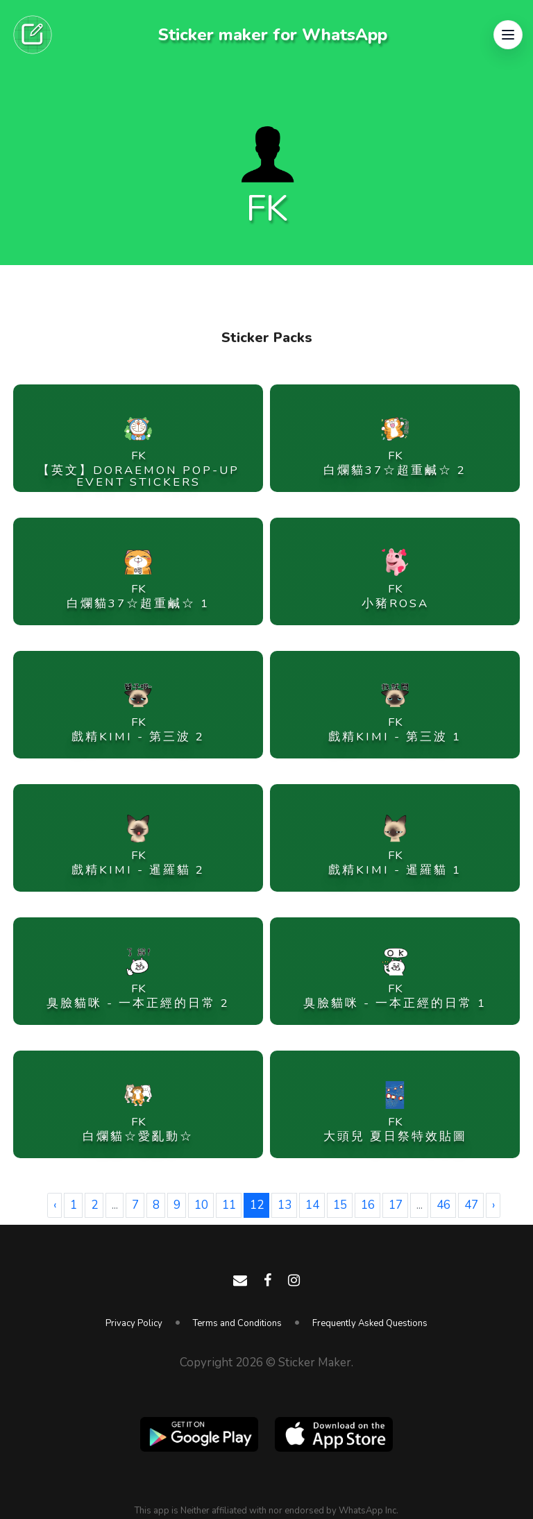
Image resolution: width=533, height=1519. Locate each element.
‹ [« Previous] (54, 1205)
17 (396, 1205)
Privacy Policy (133, 1323)
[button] (508, 34)
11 (229, 1205)
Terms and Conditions (237, 1323)
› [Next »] (493, 1205)
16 (368, 1205)
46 (443, 1205)
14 (312, 1205)
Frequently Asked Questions (370, 1323)
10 (201, 1205)
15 (340, 1205)
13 (284, 1205)
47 (471, 1205)
